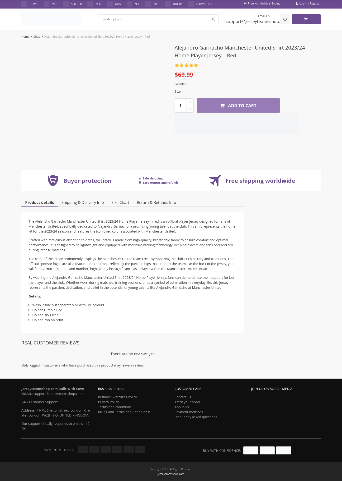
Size (178, 91)
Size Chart (120, 202)
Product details (39, 202)
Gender (180, 84)
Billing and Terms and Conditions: (124, 412)
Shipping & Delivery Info (83, 202)
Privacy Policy (108, 402)
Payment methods (189, 412)
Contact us (183, 397)
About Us (182, 407)
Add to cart (237, 105)
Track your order (187, 402)
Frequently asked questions (196, 417)
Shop (36, 37)
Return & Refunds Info (156, 202)
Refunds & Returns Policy (117, 397)
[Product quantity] (180, 105)
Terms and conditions (115, 407)
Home (25, 37)
